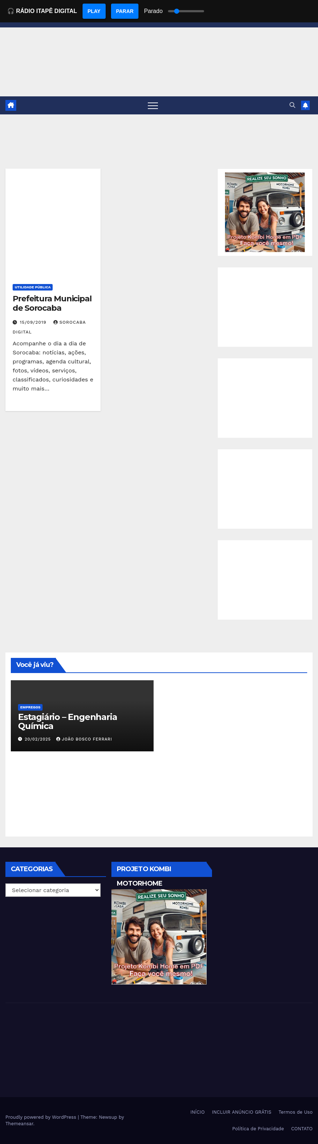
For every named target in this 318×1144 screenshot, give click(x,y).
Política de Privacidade (258, 1128)
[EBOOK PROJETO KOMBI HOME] (265, 212)
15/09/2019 (34, 322)
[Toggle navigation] (153, 105)
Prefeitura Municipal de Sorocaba (52, 303)
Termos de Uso (295, 1112)
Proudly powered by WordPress (41, 1117)
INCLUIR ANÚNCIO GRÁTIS (241, 1112)
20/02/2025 (39, 739)
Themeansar (19, 1123)
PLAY (94, 11)
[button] (292, 105)
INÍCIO (197, 1112)
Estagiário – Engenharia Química (67, 721)
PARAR (125, 11)
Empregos (30, 707)
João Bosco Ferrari (84, 739)
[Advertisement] (265, 307)
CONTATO (302, 1128)
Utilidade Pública (32, 287)
